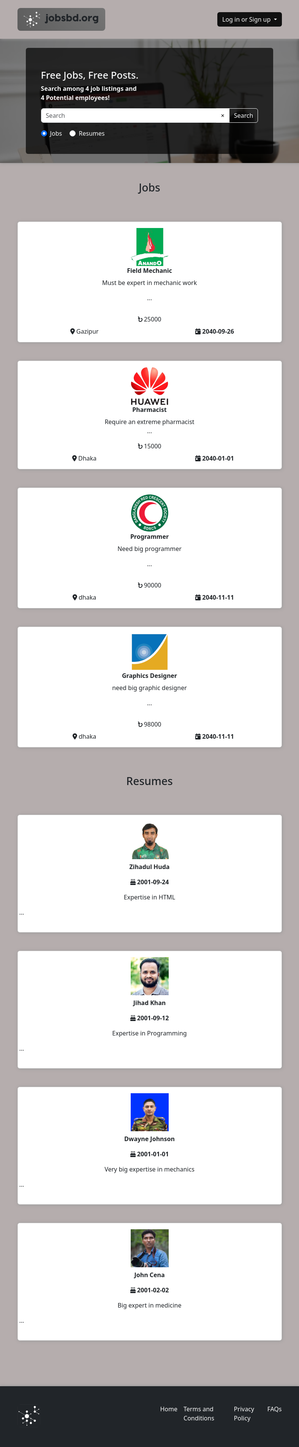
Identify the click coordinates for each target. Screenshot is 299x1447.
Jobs (56, 133)
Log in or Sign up (247, 19)
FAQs (274, 1409)
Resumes (91, 133)
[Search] (129, 115)
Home (169, 1409)
